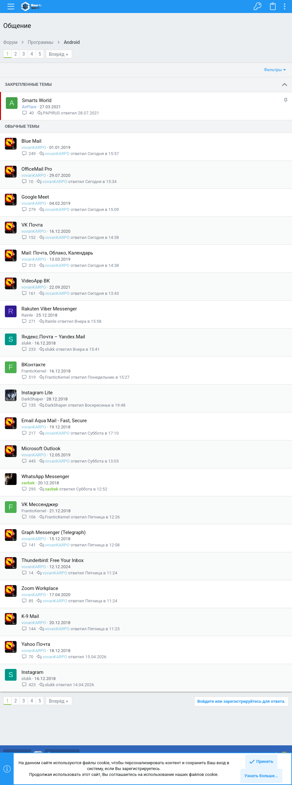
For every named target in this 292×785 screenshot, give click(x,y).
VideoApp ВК (35, 281)
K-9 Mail (30, 616)
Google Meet (35, 197)
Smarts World (37, 100)
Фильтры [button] (273, 69)
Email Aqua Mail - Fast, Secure (54, 421)
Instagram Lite (37, 393)
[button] (11, 6)
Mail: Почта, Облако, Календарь (57, 253)
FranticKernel (33, 371)
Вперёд (56, 54)
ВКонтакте (33, 365)
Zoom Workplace (39, 588)
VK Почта (32, 225)
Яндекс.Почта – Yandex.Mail (53, 337)
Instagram (32, 672)
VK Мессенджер (39, 504)
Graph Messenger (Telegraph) (53, 532)
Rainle (27, 315)
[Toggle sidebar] (284, 6)
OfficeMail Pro (36, 169)
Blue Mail (31, 141)
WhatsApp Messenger (45, 476)
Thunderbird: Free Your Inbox (52, 560)
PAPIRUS (51, 113)
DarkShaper (32, 399)
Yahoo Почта (35, 644)
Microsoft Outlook (40, 448)
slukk (26, 343)
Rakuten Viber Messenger (49, 309)
